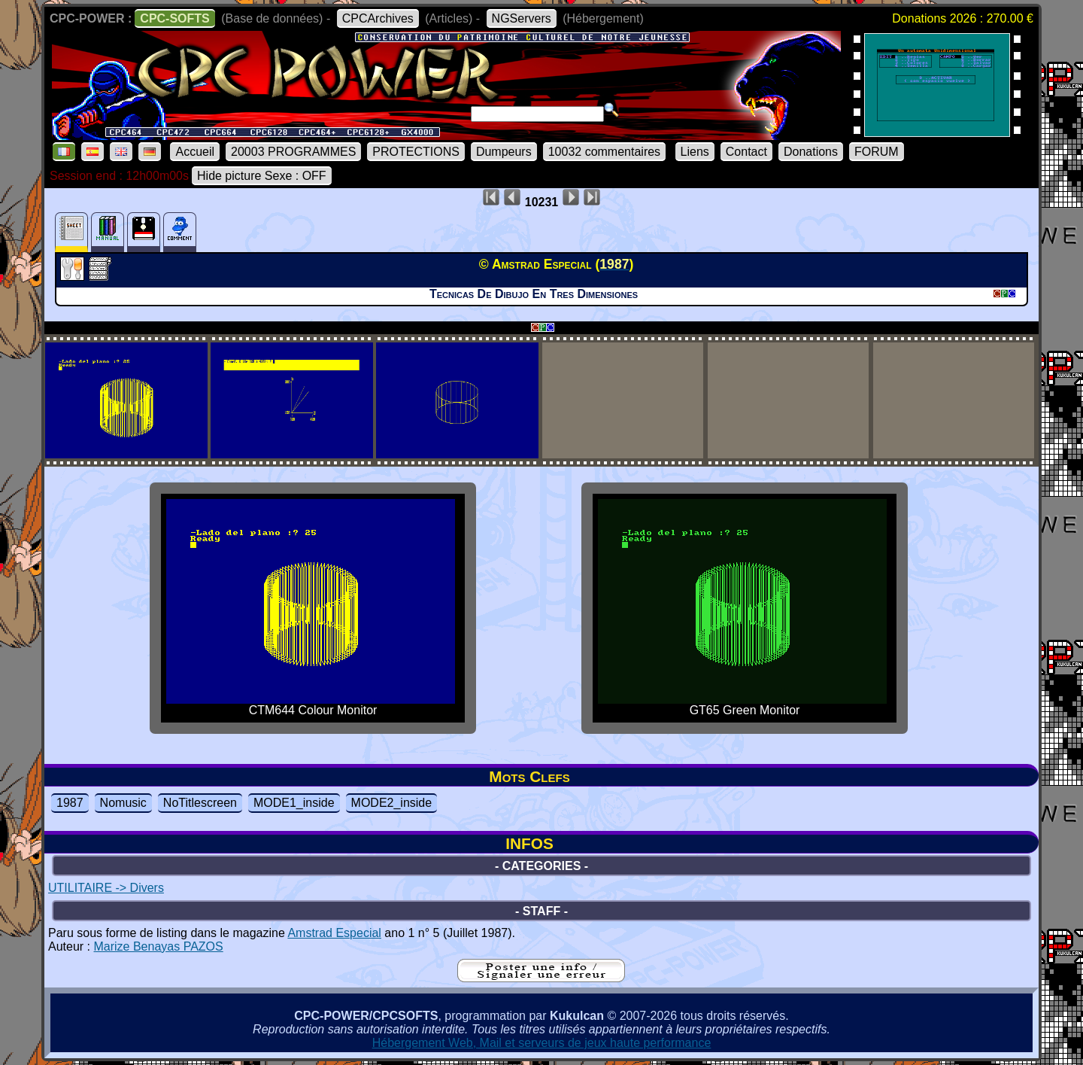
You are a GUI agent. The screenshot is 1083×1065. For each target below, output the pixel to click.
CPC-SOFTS (174, 18)
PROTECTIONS (416, 151)
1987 (69, 802)
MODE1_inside (294, 802)
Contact (746, 151)
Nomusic (123, 802)
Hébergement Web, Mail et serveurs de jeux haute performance (541, 1042)
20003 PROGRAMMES (293, 151)
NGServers (521, 18)
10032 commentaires (604, 151)
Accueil (194, 151)
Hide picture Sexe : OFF (261, 175)
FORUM (876, 151)
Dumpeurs (504, 151)
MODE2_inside (391, 802)
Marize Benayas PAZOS (158, 946)
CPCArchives (378, 18)
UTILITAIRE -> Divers (106, 887)
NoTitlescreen (200, 802)
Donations (811, 151)
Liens (695, 151)
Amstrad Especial (334, 933)
